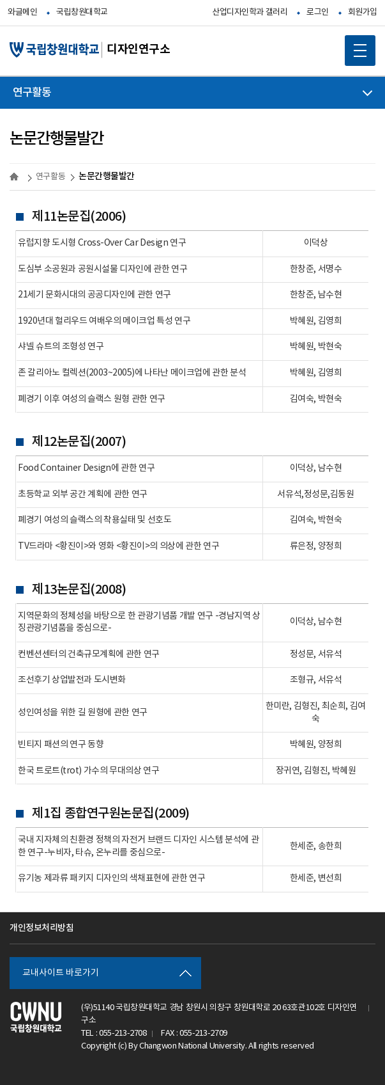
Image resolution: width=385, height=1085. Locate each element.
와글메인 (22, 12)
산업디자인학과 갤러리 (249, 12)
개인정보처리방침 (41, 928)
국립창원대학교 (82, 12)
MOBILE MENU (355, 46)
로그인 (317, 12)
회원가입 (362, 12)
